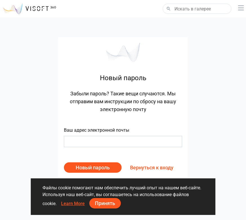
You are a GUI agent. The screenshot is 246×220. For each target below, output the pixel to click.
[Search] (197, 9)
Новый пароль (93, 167)
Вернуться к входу (151, 167)
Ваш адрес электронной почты (96, 130)
